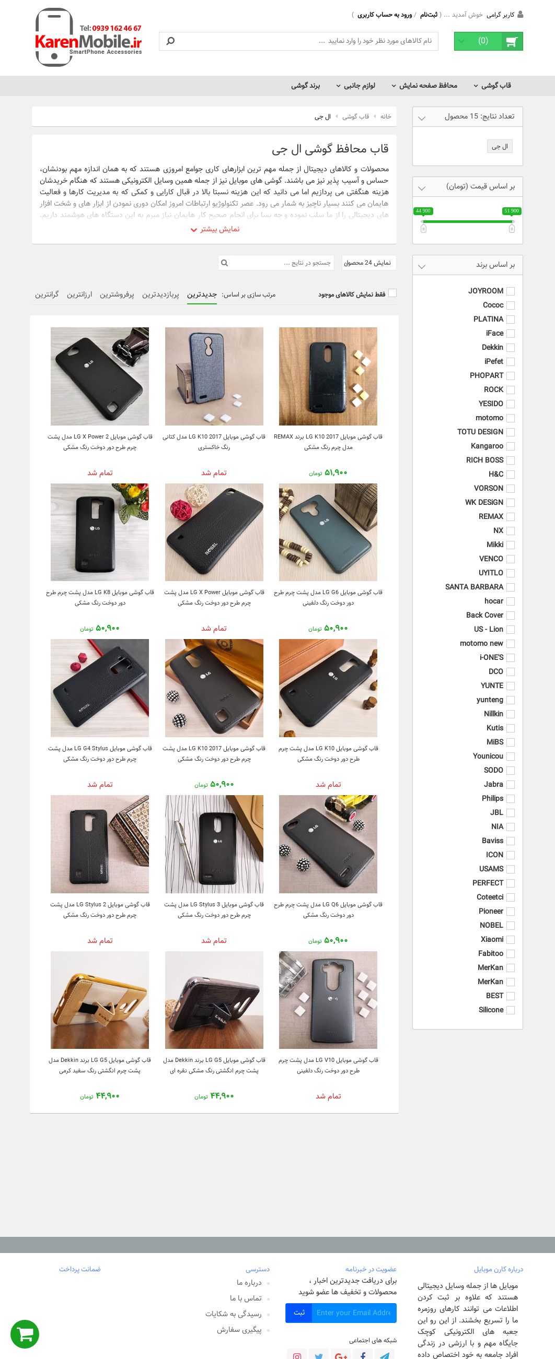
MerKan (490, 957)
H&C (496, 464)
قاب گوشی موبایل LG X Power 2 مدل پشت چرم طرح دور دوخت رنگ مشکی (100, 442)
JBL (496, 802)
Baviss (492, 830)
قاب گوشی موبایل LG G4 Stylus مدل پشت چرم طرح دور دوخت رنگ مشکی (100, 753)
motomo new (481, 633)
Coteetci (490, 887)
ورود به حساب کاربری (384, 14)
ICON (494, 844)
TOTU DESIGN (480, 422)
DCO (496, 661)
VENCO (491, 548)
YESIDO (491, 393)
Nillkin (493, 704)
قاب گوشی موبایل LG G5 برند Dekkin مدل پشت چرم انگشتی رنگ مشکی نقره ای (214, 1065)
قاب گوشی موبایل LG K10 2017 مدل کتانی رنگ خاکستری (214, 442)
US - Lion (488, 619)
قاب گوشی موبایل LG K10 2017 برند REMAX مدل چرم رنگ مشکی (328, 442)
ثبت (299, 1312)
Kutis (495, 718)
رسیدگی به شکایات (233, 1314)
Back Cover (484, 605)
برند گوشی (305, 85)
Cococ (493, 295)
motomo (489, 407)
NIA (497, 816)
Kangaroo (487, 436)
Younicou (488, 746)
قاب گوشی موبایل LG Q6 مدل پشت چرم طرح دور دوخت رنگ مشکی (328, 910)
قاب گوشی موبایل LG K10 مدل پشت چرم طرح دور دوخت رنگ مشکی (328, 753)
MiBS (495, 732)
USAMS (491, 859)
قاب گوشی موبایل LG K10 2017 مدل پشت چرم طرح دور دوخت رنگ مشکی (214, 753)
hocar (493, 591)
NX (498, 520)
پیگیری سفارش (239, 1329)
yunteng (490, 689)
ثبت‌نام (428, 14)
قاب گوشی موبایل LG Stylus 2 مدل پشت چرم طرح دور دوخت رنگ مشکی (100, 910)
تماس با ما (246, 1298)
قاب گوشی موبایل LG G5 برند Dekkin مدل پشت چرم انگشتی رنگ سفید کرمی (100, 1065)
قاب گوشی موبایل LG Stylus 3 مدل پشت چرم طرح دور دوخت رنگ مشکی (214, 910)
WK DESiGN (484, 492)
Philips (492, 788)
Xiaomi (492, 929)
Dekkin (492, 337)
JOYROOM (485, 281)
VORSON (488, 478)
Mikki (495, 534)
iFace (494, 323)
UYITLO (491, 563)
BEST (494, 985)
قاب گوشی (496, 85)
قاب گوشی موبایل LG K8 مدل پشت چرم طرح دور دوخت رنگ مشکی (100, 597)
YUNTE (492, 675)
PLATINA (488, 309)
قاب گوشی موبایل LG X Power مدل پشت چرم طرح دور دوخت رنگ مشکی (214, 597)
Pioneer (491, 901)
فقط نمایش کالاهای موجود (351, 294)
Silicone (491, 1000)
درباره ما (249, 1283)
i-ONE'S (491, 647)
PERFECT (487, 873)
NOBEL (491, 915)
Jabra (493, 774)
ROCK (493, 379)
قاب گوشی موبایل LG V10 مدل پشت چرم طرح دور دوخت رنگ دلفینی (328, 1065)
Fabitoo (490, 943)
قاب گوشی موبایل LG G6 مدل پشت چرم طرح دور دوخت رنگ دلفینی (328, 597)
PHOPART (486, 365)
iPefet (493, 351)
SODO (493, 760)
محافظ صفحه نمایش (428, 85)
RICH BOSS (484, 450)
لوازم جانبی (359, 85)
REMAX (491, 506)
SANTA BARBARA (474, 577)
